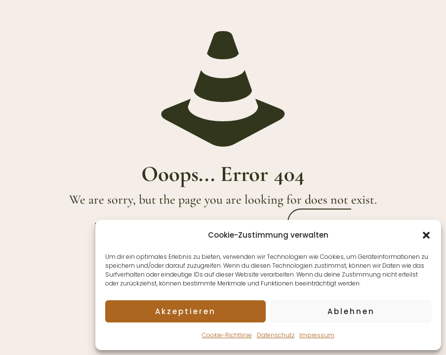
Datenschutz (275, 335)
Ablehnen (351, 311)
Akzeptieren (185, 311)
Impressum (316, 335)
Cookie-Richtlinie (227, 335)
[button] (426, 235)
